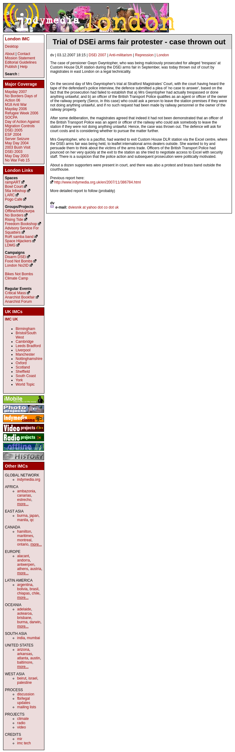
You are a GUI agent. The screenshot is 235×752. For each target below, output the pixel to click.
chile (35, 593)
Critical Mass (15, 293)
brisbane (24, 618)
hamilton (24, 531)
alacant (23, 556)
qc (32, 520)
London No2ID (16, 265)
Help (24, 67)
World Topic (25, 384)
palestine (24, 682)
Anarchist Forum (18, 301)
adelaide (24, 609)
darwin (35, 622)
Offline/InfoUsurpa (20, 211)
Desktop (11, 46)
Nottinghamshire (29, 359)
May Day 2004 (16, 143)
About (9, 54)
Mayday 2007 (16, 92)
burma (22, 515)
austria (35, 569)
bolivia (22, 589)
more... (22, 504)
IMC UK (11, 319)
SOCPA (11, 117)
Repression (144, 55)
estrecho (24, 500)
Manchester (25, 354)
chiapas (23, 593)
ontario (22, 544)
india (21, 638)
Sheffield (23, 371)
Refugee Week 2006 (21, 113)
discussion (25, 694)
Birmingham (25, 329)
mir (19, 739)
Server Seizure (17, 139)
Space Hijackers (18, 241)
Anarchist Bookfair (20, 297)
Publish (11, 67)
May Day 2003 (16, 156)
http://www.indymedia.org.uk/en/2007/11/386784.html (97, 182)
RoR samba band (19, 237)
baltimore (24, 662)
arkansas (24, 654)
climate (23, 719)
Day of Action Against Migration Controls (22, 124)
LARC (10, 195)
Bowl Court (14, 186)
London (163, 55)
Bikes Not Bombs (19, 274)
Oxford (21, 363)
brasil (34, 589)
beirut (21, 678)
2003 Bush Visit (17, 147)
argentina (24, 585)
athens (22, 569)
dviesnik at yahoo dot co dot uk (93, 207)
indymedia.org (28, 479)
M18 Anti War (16, 104)
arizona (23, 649)
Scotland (23, 367)
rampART (13, 182)
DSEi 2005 (13, 130)
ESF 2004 (13, 134)
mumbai (33, 638)
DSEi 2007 (97, 55)
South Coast (26, 376)
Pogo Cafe (13, 199)
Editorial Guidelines (20, 62)
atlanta (22, 658)
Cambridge (25, 341)
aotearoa (24, 613)
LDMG (10, 245)
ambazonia (26, 491)
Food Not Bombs (18, 261)
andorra (23, 560)
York (19, 380)
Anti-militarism (120, 55)
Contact (23, 54)
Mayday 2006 (16, 109)
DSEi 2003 (13, 152)
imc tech (24, 743)
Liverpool (23, 350)
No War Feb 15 (17, 160)
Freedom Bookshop (21, 224)
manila (22, 520)
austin (35, 658)
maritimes (25, 536)
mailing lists (26, 707)
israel (32, 678)
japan (34, 515)
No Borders (14, 215)
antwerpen (25, 564)
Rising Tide (14, 219)
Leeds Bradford (28, 346)
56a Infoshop (15, 191)
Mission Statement (20, 58)
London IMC (17, 38)
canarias (24, 495)
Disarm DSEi (15, 257)
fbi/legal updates (23, 700)
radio (21, 723)
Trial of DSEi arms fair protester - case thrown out (139, 42)
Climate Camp (16, 278)
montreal (24, 540)
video (21, 727)
